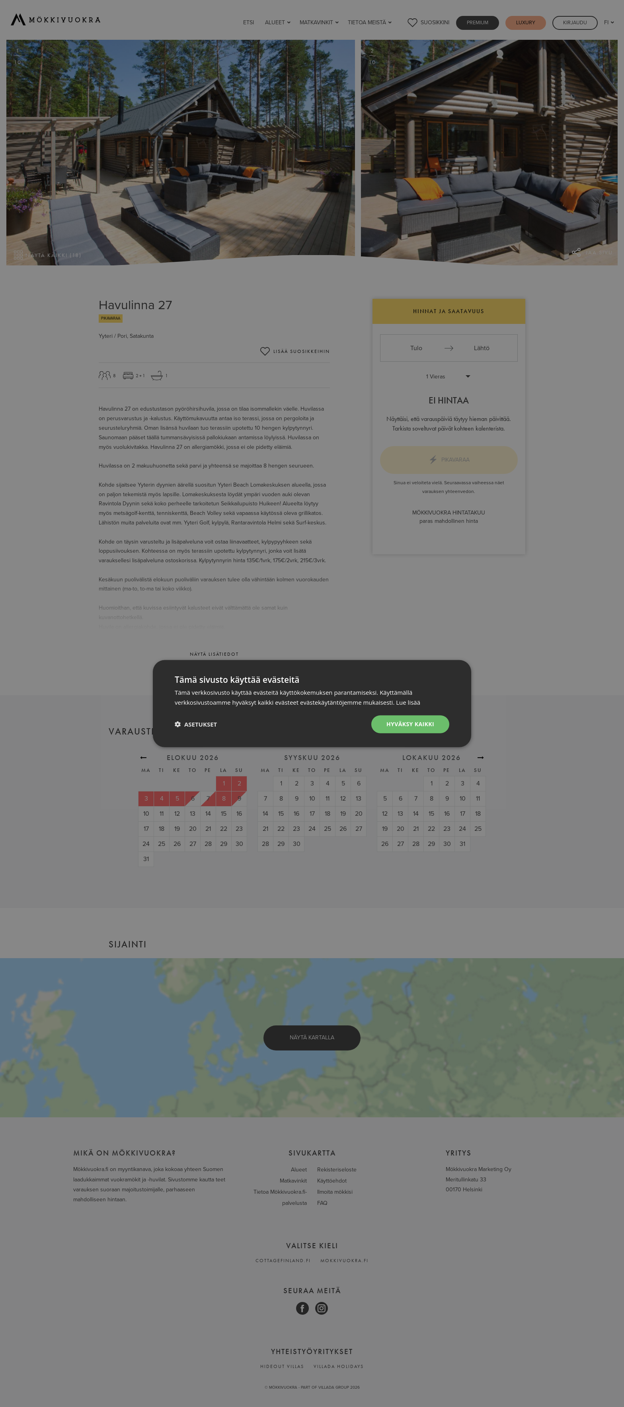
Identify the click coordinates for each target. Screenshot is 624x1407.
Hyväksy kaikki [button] (410, 724)
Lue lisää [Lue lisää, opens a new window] (408, 702)
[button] (196, 724)
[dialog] (312, 703)
